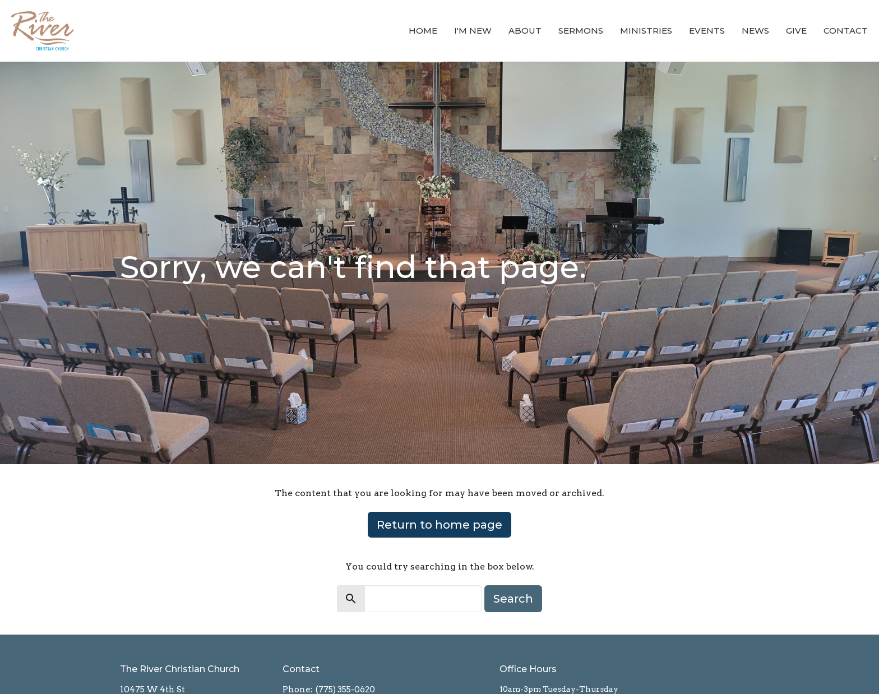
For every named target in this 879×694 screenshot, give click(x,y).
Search (513, 598)
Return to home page (439, 524)
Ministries (646, 30)
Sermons (580, 30)
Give (796, 30)
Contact (846, 30)
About (525, 30)
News (755, 30)
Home (423, 30)
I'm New (473, 30)
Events (707, 30)
